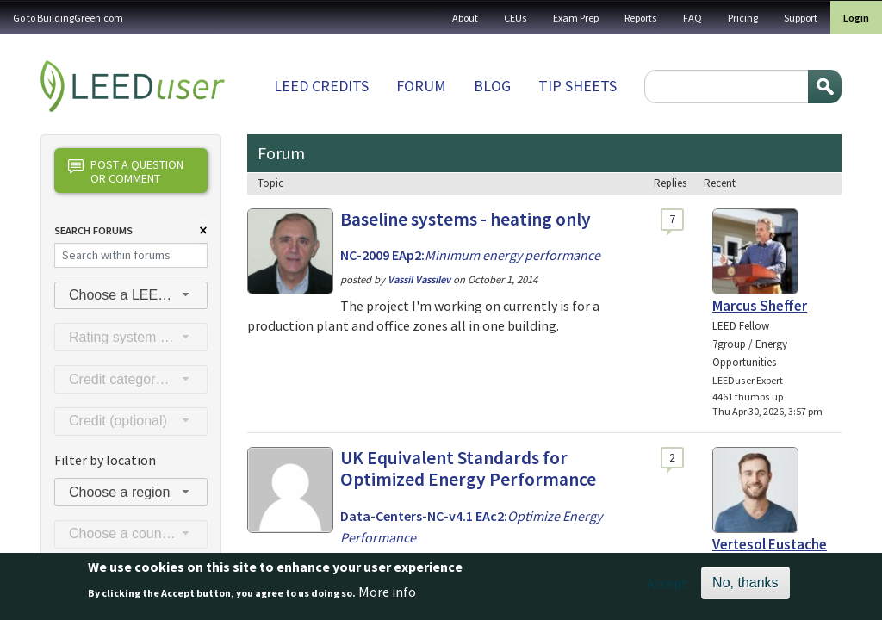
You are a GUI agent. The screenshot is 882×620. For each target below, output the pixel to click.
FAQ (692, 17)
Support (800, 17)
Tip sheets (577, 86)
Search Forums (93, 230)
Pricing (743, 17)
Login (856, 17)
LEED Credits (321, 86)
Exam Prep (576, 17)
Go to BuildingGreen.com (68, 17)
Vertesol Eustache (769, 544)
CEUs (515, 17)
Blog (492, 86)
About (465, 17)
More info (387, 595)
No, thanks (745, 587)
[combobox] (131, 296)
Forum (421, 86)
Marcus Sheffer (759, 305)
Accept (667, 588)
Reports (640, 17)
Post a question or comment (125, 171)
